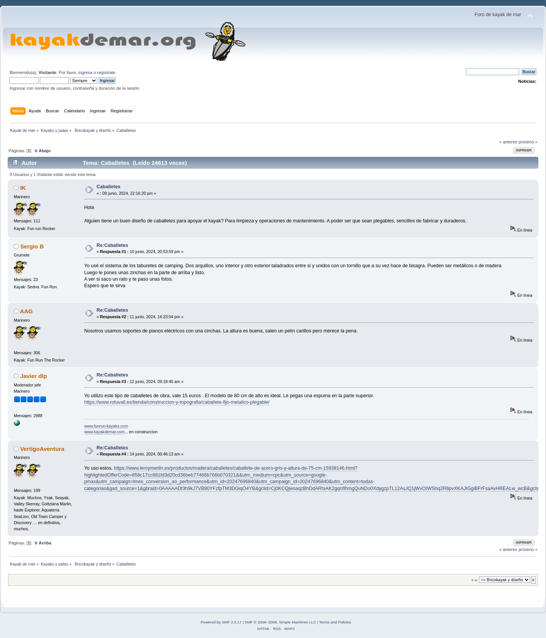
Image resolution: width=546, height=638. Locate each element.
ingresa (85, 72)
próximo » (528, 142)
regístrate (106, 72)
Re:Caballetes (112, 245)
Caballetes (108, 186)
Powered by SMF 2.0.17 (220, 622)
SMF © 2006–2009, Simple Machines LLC (280, 622)
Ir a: (474, 580)
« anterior (508, 142)
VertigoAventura (42, 449)
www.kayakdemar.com (104, 431)
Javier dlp (33, 376)
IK (23, 187)
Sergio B (32, 246)
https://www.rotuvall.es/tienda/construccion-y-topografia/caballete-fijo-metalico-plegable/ (177, 402)
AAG (26, 311)
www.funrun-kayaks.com (106, 426)
